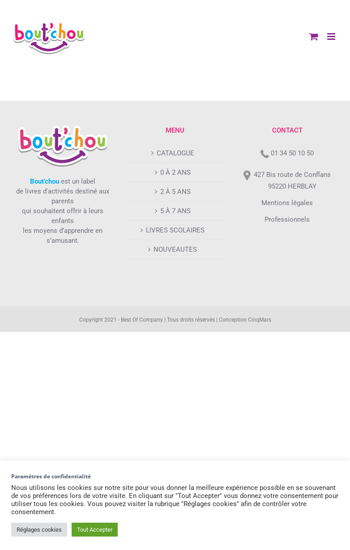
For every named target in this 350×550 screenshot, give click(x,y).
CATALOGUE (175, 153)
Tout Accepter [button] (94, 529)
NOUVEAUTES (175, 249)
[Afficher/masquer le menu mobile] (332, 36)
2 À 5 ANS (175, 192)
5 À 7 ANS (175, 211)
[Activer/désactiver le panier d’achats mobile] (313, 36)
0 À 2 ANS (175, 172)
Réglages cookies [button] (39, 529)
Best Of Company (142, 320)
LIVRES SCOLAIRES (175, 230)
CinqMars (259, 320)
